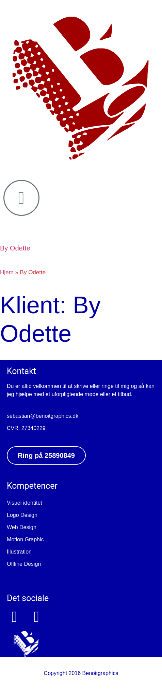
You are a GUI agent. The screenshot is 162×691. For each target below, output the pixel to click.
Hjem (7, 272)
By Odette (15, 248)
